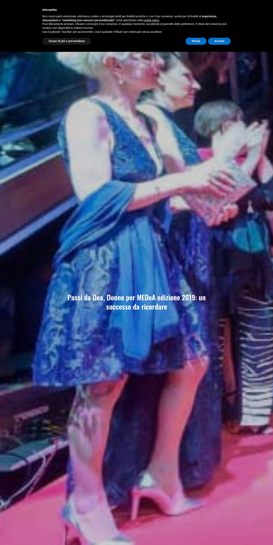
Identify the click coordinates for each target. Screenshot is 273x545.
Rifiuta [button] (196, 41)
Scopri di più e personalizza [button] (67, 41)
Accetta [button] (219, 41)
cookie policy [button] (151, 20)
